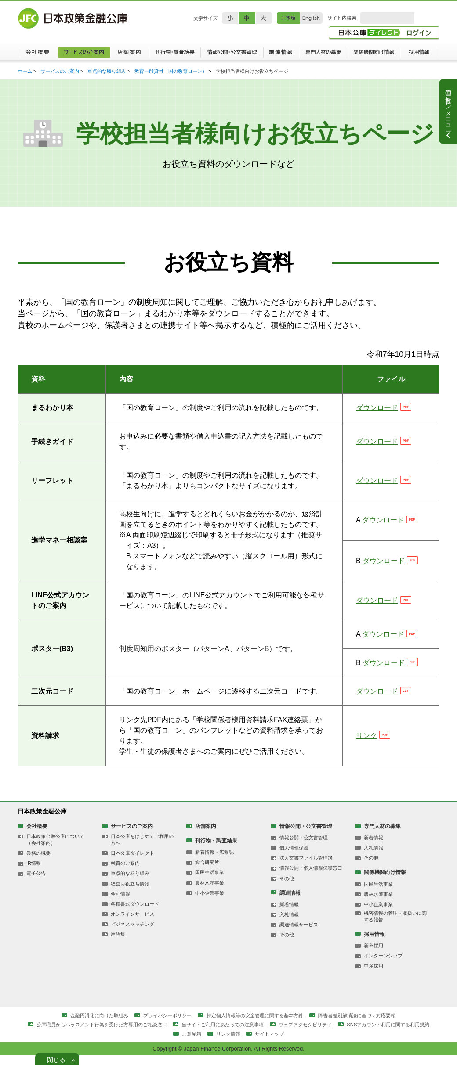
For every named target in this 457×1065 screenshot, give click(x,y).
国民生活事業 (209, 879)
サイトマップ (324, 1043)
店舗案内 (129, 55)
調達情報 (281, 55)
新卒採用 (373, 954)
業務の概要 (38, 860)
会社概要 (38, 55)
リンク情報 (280, 1043)
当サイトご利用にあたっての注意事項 (275, 1033)
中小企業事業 (209, 900)
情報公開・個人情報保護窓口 (310, 875)
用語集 (118, 942)
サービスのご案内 (84, 55)
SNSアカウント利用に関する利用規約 (171, 1043)
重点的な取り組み (107, 72)
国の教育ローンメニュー (448, 107)
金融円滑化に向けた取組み (89, 1023)
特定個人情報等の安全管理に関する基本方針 (256, 1023)
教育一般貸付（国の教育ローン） (171, 72)
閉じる (56, 1057)
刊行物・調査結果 (174, 55)
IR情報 (33, 870)
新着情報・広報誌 (214, 858)
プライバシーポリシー (162, 1023)
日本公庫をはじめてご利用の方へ (142, 846)
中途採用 (373, 974)
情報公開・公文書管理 (231, 55)
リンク (366, 741)
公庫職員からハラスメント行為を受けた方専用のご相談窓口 (144, 1033)
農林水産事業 (209, 889)
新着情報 (289, 911)
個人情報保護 (293, 854)
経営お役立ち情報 (130, 890)
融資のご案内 (125, 870)
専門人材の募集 (323, 55)
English (311, 18)
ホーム (25, 72)
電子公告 (36, 880)
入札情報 (289, 922)
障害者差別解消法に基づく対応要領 (366, 1023)
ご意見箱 (241, 1043)
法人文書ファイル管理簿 (306, 864)
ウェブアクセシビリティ (364, 1033)
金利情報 (120, 901)
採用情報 (419, 55)
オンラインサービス (132, 922)
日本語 (288, 18)
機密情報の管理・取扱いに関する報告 (395, 924)
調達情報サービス (298, 932)
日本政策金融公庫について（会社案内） (55, 846)
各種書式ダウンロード (135, 911)
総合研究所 (207, 869)
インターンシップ (383, 964)
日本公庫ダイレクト (132, 860)
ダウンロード (377, 410)
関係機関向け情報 (374, 55)
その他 (286, 885)
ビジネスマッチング (132, 932)
